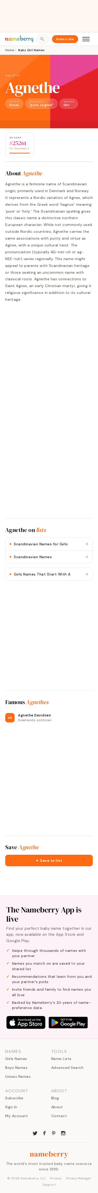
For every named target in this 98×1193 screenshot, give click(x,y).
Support (49, 1185)
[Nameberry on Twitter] (35, 1132)
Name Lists (61, 1058)
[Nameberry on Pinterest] (53, 1132)
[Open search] (42, 39)
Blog (55, 1098)
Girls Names (16, 1058)
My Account (16, 1115)
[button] (49, 860)
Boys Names (16, 1067)
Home (9, 50)
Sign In (11, 1107)
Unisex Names (18, 1076)
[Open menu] (86, 39)
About (57, 1107)
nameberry (49, 1154)
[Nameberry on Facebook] (44, 1132)
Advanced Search (67, 1067)
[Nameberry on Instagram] (63, 1132)
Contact (59, 1115)
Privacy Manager (78, 1178)
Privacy (56, 1178)
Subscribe (65, 39)
